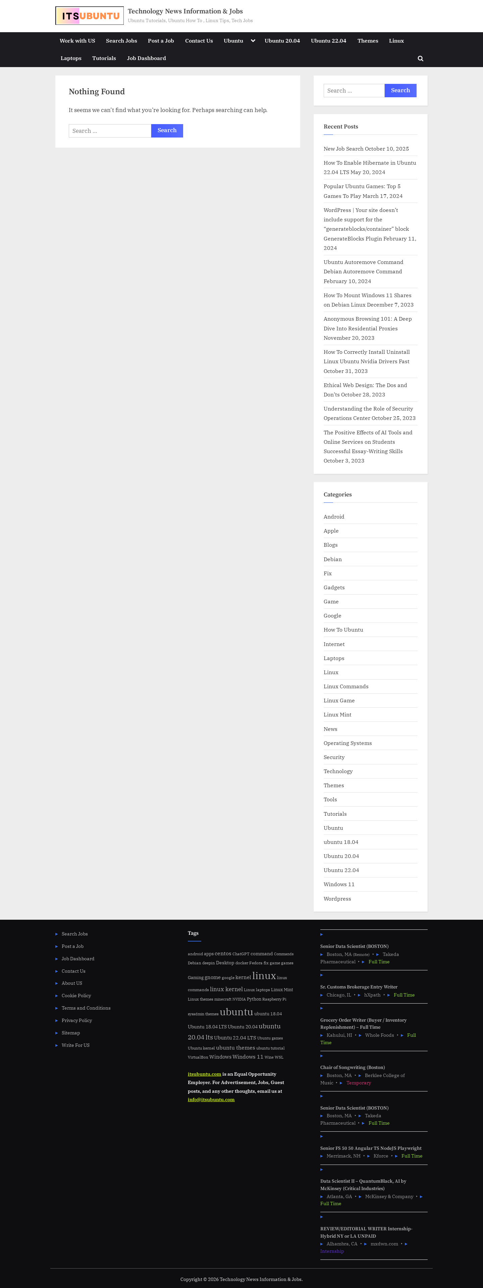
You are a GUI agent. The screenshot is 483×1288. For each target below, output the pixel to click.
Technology (338, 770)
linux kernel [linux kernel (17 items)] (226, 989)
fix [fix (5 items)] (266, 962)
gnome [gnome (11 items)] (213, 977)
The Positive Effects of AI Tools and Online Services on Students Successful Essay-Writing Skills (368, 442)
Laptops (71, 57)
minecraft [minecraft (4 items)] (222, 999)
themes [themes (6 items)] (212, 1013)
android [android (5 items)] (195, 953)
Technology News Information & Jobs (185, 11)
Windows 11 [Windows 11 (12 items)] (248, 1056)
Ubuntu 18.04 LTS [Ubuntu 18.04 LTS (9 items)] (207, 1026)
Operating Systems (348, 742)
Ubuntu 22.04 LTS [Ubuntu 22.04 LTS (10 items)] (235, 1037)
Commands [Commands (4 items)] (283, 954)
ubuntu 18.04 (341, 841)
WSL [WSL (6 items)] (279, 1057)
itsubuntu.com (204, 1074)
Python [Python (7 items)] (254, 999)
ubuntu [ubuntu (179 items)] (236, 1011)
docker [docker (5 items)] (241, 962)
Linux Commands (346, 686)
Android (334, 516)
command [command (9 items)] (262, 953)
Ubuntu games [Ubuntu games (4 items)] (270, 1038)
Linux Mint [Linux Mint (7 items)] (282, 989)
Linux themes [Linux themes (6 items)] (200, 999)
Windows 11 (339, 884)
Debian (333, 558)
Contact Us (199, 40)
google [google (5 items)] (228, 977)
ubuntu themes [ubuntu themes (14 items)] (235, 1047)
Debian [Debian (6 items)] (194, 962)
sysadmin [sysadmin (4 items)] (196, 1014)
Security (334, 756)
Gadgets (334, 587)
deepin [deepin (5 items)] (208, 962)
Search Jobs (121, 40)
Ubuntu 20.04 (282, 40)
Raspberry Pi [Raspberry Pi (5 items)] (274, 999)
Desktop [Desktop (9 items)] (225, 962)
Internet (334, 643)
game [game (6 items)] (275, 962)
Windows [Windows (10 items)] (220, 1057)
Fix (328, 573)
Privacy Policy (77, 1020)
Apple (331, 530)
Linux (396, 40)
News (330, 728)
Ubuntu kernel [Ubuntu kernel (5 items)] (201, 1048)
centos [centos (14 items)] (223, 953)
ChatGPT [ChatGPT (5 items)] (241, 953)
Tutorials (104, 57)
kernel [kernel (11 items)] (243, 977)
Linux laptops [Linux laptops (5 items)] (257, 989)
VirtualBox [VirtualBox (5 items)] (198, 1057)
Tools (330, 799)
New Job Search (344, 148)
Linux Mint (338, 714)
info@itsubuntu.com (211, 1099)
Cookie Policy (76, 995)
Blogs (331, 544)
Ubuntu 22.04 (328, 40)
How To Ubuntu (343, 629)
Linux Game (339, 700)
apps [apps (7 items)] (209, 954)
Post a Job (161, 40)
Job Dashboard (146, 57)
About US (72, 983)
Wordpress (337, 898)
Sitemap (71, 1032)
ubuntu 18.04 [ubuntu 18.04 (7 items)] (268, 1014)
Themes (368, 40)
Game (331, 601)
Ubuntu (233, 40)
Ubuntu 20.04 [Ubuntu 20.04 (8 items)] (243, 1027)
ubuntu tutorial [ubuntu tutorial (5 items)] (270, 1048)
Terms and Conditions (86, 1008)
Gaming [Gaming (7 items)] (196, 977)
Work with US (77, 40)
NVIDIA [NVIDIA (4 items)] (239, 999)
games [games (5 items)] (287, 962)
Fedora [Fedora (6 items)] (256, 962)
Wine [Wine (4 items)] (269, 1057)
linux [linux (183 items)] (264, 975)
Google (332, 615)
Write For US (76, 1045)
